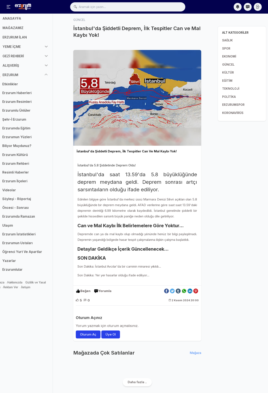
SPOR (226, 48)
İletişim (35, 289)
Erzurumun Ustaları (27, 245)
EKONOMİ (229, 56)
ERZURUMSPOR (233, 104)
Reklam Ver (20, 289)
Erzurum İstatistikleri (29, 236)
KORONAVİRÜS (233, 113)
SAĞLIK (227, 40)
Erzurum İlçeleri (24, 183)
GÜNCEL (228, 64)
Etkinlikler (20, 86)
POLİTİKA (229, 96)
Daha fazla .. (137, 382)
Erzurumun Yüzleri (27, 139)
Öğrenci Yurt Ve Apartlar (32, 254)
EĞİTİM (227, 80)
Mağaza (9, 284)
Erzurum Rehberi (25, 166)
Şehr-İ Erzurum (24, 122)
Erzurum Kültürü (25, 157)
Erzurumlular (22, 272)
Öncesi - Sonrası (25, 210)
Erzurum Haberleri (27, 95)
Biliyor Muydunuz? (26, 148)
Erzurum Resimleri (27, 104)
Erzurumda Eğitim (26, 130)
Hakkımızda (24, 284)
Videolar (19, 192)
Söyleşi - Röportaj (26, 201)
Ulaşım (17, 228)
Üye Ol (111, 335)
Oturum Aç (88, 335)
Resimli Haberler (25, 175)
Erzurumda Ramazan (28, 219)
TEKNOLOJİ (230, 88)
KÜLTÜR (228, 72)
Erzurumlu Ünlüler (26, 113)
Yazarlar (19, 263)
